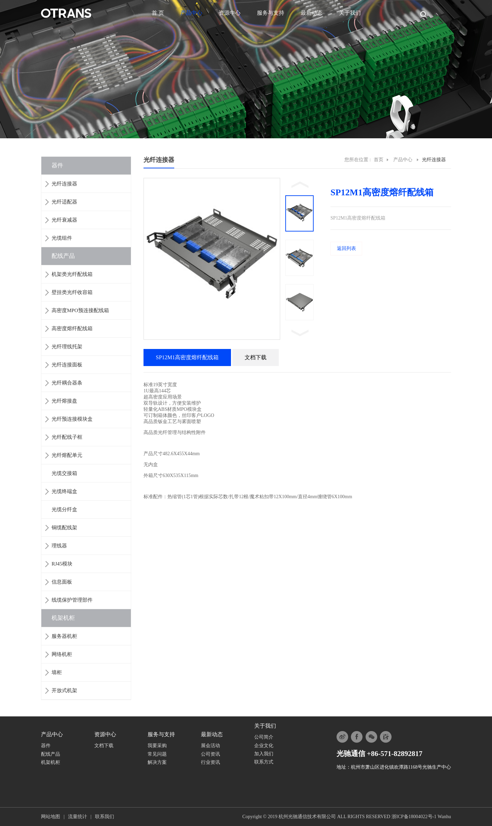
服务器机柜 (64, 636)
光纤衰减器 (64, 220)
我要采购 (157, 745)
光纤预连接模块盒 (72, 419)
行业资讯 (210, 762)
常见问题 (157, 754)
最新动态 (312, 13)
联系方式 (263, 762)
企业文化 (263, 745)
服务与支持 (270, 13)
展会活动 (210, 745)
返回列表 (346, 248)
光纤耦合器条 (67, 383)
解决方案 (157, 762)
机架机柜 (63, 618)
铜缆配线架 (64, 527)
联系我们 (104, 816)
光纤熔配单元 (67, 455)
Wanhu (444, 816)
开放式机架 (64, 690)
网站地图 (50, 816)
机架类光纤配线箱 (72, 274)
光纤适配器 (64, 202)
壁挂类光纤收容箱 (72, 292)
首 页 (158, 13)
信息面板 (62, 582)
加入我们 (263, 753)
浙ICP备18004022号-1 (414, 816)
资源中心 (230, 13)
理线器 (59, 545)
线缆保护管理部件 (72, 600)
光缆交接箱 (64, 473)
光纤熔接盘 (64, 401)
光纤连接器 (64, 183)
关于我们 (350, 13)
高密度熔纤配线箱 (72, 328)
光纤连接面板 (67, 364)
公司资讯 (210, 754)
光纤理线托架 (67, 346)
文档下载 (103, 745)
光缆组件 (62, 238)
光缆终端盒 (64, 491)
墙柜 (57, 672)
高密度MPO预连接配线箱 (80, 310)
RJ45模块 (62, 563)
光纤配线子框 (67, 437)
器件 (57, 165)
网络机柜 (62, 654)
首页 (378, 159)
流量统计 (77, 816)
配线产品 (63, 256)
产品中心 (191, 13)
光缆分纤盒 (64, 509)
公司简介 (263, 737)
